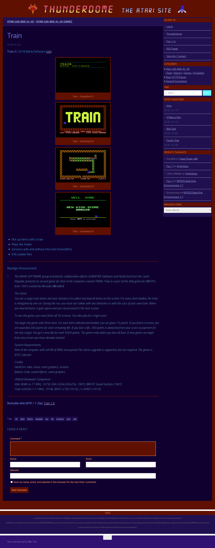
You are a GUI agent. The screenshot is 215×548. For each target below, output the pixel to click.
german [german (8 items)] (150, 518)
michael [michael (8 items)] (35, 523)
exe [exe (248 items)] (89, 522)
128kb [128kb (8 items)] (138, 518)
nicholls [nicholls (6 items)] (106, 518)
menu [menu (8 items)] (167, 518)
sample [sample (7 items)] (35, 518)
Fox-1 (170, 166)
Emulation (198, 73)
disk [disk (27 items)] (123, 523)
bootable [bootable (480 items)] (47, 522)
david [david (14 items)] (190, 523)
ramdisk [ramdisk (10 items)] (30, 523)
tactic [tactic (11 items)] (123, 518)
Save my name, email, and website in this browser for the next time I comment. (55, 482)
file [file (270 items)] (193, 522)
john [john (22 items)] (184, 523)
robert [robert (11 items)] (14, 523)
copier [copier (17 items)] (181, 523)
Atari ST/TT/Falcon (176, 77)
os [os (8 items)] (161, 523)
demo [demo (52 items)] (40, 518)
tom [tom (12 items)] (135, 527)
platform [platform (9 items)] (58, 518)
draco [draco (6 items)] (54, 518)
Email (89, 458)
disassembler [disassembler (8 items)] (137, 523)
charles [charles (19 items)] (113, 527)
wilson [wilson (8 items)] (131, 523)
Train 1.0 (49, 403)
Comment (16, 438)
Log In (170, 26)
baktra (30, 419)
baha (22, 419)
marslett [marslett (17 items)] (19, 523)
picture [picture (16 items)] (142, 518)
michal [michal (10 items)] (163, 518)
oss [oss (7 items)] (27, 523)
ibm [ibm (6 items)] (130, 527)
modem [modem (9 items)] (95, 518)
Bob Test (171, 128)
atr (16, 419)
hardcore (60, 419)
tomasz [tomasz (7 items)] (174, 518)
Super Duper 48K (189, 158)
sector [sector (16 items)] (118, 527)
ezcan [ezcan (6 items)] (122, 527)
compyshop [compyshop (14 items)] (92, 527)
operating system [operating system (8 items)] (105, 523)
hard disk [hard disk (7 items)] (126, 527)
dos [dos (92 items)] (66, 518)
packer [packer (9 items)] (56, 523)
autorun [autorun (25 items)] (143, 523)
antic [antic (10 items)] (116, 518)
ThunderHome (174, 34)
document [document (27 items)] (85, 527)
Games (187, 73)
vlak (75, 419)
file (52, 419)
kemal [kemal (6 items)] (63, 518)
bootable (39, 419)
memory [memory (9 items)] (170, 523)
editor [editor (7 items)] (154, 518)
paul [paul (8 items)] (130, 518)
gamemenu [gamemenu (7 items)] (71, 518)
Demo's (178, 73)
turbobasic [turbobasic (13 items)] (100, 518)
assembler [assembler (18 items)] (198, 523)
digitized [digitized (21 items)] (165, 523)
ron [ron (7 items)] (99, 527)
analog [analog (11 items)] (111, 518)
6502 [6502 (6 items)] (146, 518)
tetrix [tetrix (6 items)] (52, 523)
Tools (169, 73)
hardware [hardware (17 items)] (115, 523)
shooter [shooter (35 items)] (40, 523)
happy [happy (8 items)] (127, 518)
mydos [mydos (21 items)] (98, 523)
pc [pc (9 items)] (121, 518)
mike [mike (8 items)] (159, 518)
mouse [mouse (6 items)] (88, 518)
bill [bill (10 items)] (114, 518)
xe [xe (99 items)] (85, 518)
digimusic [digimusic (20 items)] (72, 523)
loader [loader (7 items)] (127, 523)
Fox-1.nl (171, 41)
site (48, 51)
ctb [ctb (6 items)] (43, 518)
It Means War (174, 117)
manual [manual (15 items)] (93, 523)
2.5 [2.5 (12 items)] (101, 527)
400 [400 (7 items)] (91, 518)
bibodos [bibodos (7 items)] (204, 523)
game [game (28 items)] (175, 523)
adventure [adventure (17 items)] (80, 518)
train (68, 419)
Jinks (169, 105)
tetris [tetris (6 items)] (75, 518)
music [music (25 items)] (133, 518)
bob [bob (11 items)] (187, 523)
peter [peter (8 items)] (132, 527)
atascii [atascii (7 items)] (67, 523)
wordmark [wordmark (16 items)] (61, 523)
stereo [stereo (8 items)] (170, 518)
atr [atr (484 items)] (10, 522)
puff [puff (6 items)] (119, 518)
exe (46, 419)
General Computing (176, 81)
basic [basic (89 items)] (159, 522)
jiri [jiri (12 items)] (178, 523)
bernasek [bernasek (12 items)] (105, 527)
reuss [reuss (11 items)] (24, 523)
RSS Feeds (172, 48)
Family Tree (173, 140)
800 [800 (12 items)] (157, 518)
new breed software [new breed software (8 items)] (81, 523)
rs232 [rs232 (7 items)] (155, 523)
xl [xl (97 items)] (111, 522)
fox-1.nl (32, 541)
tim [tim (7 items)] (97, 527)
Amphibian (182, 166)
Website (14, 470)
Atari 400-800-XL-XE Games (54, 21)
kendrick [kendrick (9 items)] (46, 518)
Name (13, 458)
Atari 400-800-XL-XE (20, 21)
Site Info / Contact (176, 56)
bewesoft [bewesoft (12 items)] (149, 523)
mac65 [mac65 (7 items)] (51, 518)
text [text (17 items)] (109, 527)
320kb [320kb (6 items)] (120, 523)
